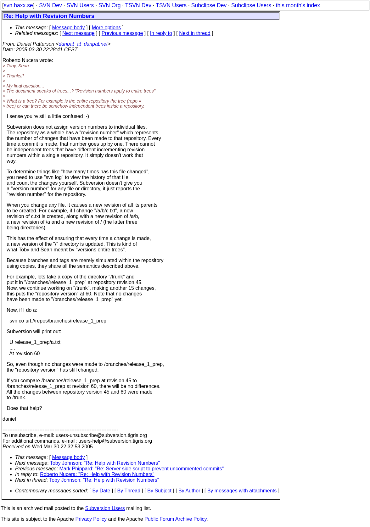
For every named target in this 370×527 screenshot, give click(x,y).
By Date (101, 490)
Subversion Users (105, 508)
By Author (189, 490)
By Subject (159, 490)
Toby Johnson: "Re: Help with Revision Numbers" (105, 463)
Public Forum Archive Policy (175, 519)
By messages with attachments (242, 490)
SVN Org (109, 5)
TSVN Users (171, 5)
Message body (68, 27)
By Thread (129, 490)
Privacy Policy (91, 519)
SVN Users (80, 5)
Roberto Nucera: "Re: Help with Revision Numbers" (97, 474)
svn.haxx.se (18, 5)
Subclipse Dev (209, 5)
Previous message (122, 33)
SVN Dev (50, 5)
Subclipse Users (251, 5)
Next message (78, 33)
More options (106, 27)
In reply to (161, 33)
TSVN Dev (138, 5)
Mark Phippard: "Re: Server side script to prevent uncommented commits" (141, 468)
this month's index (298, 5)
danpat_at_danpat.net (83, 44)
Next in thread (194, 33)
